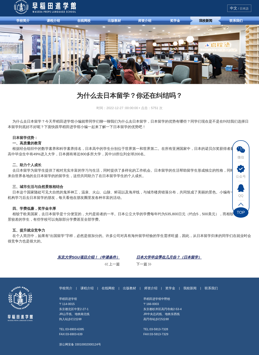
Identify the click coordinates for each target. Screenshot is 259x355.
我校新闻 (205, 20)
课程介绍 (53, 20)
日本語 (244, 8)
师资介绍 (144, 20)
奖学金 (175, 20)
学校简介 (23, 20)
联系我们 (236, 20)
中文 (233, 8)
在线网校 (84, 20)
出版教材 (114, 20)
